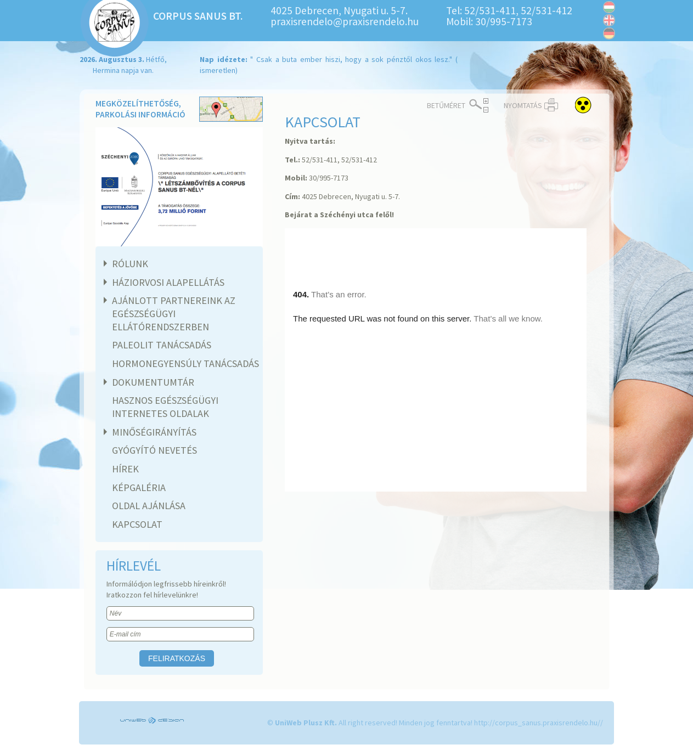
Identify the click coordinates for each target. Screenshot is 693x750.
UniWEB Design (153, 720)
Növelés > (485, 101)
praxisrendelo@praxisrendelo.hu (345, 21)
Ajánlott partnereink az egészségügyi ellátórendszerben (172, 313)
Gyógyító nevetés (154, 450)
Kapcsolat (137, 524)
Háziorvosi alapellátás (166, 282)
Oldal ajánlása (148, 505)
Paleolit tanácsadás (161, 345)
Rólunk (128, 263)
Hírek (125, 469)
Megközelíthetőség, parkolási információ (179, 110)
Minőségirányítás (152, 432)
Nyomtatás (523, 105)
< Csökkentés (485, 109)
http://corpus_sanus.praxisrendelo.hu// (538, 723)
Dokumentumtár (151, 382)
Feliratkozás (176, 658)
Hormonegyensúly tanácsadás (185, 363)
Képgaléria (139, 487)
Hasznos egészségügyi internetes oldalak (165, 407)
